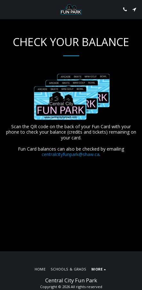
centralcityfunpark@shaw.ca (70, 154)
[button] (7, 9)
